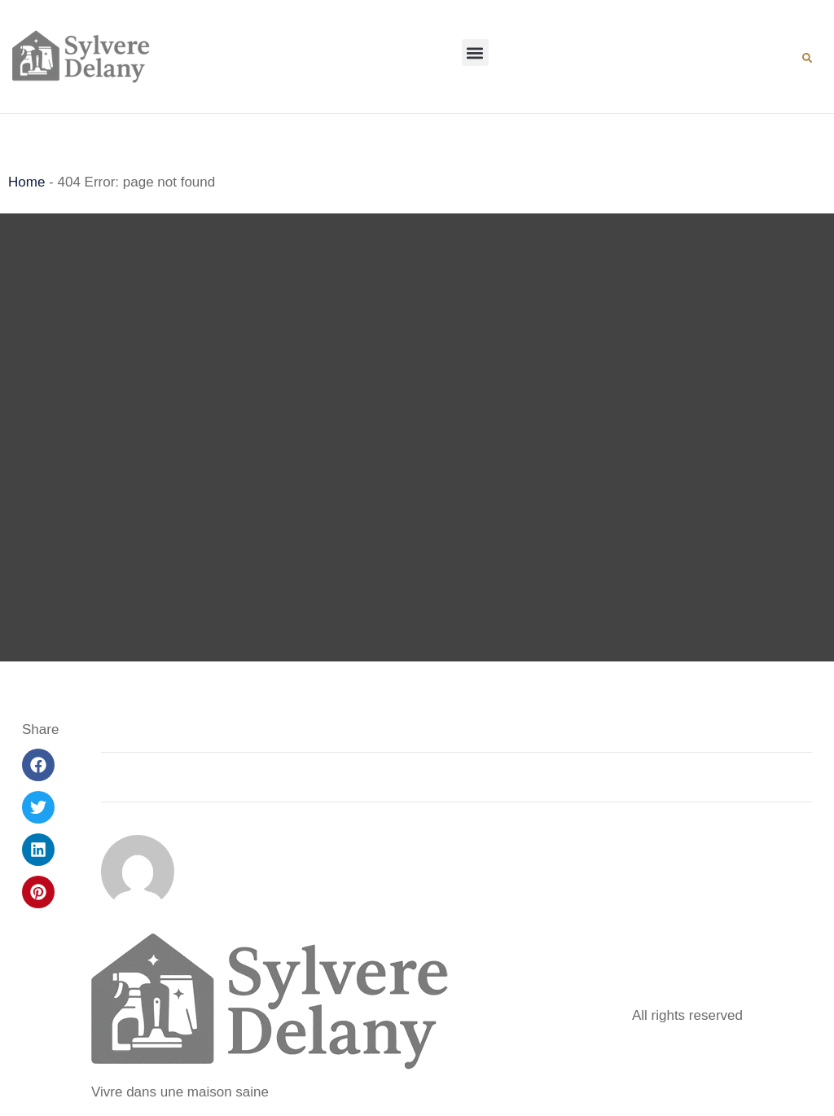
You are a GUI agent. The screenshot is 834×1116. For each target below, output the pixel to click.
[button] (475, 52)
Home (26, 182)
